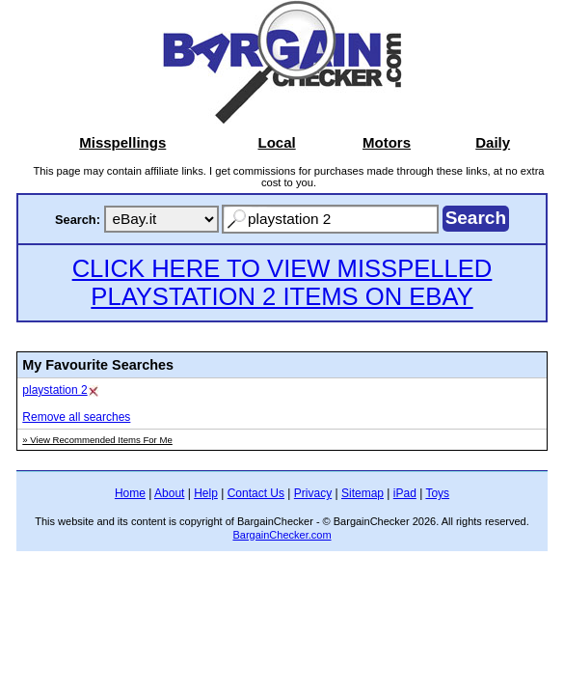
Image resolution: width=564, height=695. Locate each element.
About (169, 493)
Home (130, 493)
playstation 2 (54, 390)
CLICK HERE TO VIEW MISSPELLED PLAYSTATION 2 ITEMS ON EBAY (282, 282)
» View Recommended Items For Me (97, 439)
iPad (404, 493)
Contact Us (256, 493)
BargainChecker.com (281, 535)
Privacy (313, 493)
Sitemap (362, 493)
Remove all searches (76, 417)
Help (206, 493)
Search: (77, 219)
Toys (437, 493)
